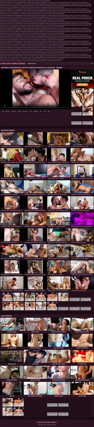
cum (30, 111)
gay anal (25, 111)
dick (49, 111)
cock (45, 111)
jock (41, 111)
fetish (19, 111)
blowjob (35, 111)
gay (3, 111)
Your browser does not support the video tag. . (35, 89)
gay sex (8, 111)
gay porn (13, 111)
